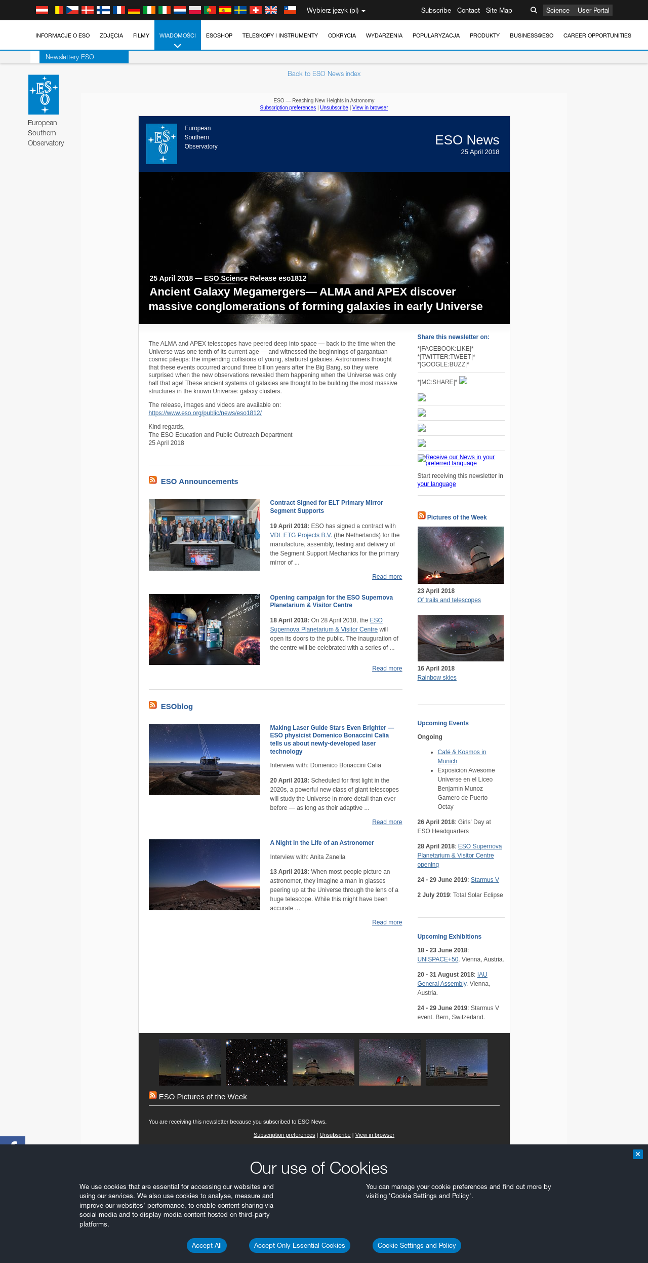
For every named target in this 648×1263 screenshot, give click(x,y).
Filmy (141, 35)
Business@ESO (531, 35)
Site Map (499, 10)
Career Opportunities (597, 35)
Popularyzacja (436, 35)
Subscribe (436, 10)
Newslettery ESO (60, 57)
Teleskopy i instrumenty (280, 35)
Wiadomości (177, 41)
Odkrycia (342, 35)
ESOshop (219, 35)
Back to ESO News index (324, 73)
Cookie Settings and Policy (417, 1245)
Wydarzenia (384, 35)
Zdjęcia (111, 35)
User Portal (594, 10)
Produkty (485, 35)
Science (558, 10)
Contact (468, 10)
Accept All (207, 1245)
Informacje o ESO (62, 35)
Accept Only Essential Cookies (299, 1245)
